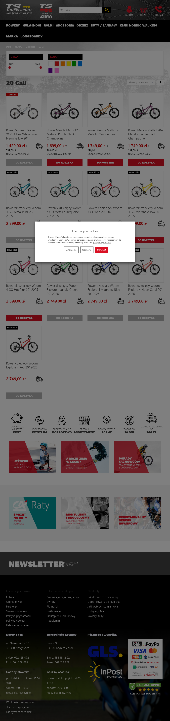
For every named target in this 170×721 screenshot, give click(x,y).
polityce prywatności (102, 242)
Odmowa (86, 249)
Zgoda (101, 249)
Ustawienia (71, 249)
